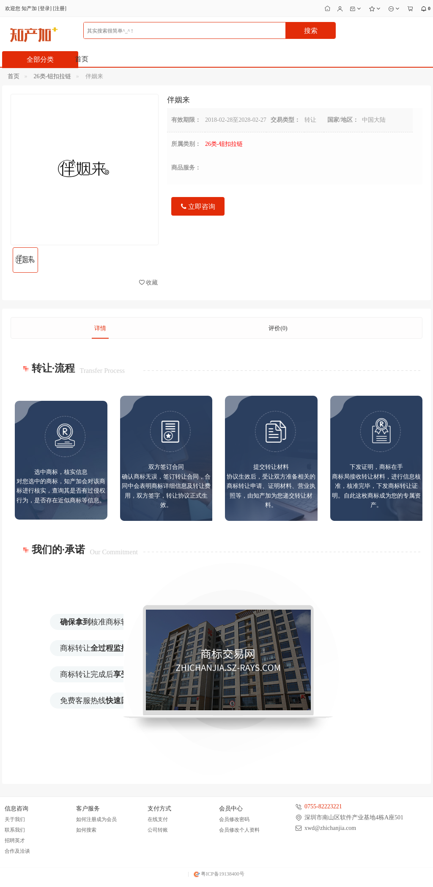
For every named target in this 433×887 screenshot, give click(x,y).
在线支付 (158, 819)
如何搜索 (86, 830)
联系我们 (15, 830)
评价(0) (278, 328)
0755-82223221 (323, 806)
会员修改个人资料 (239, 830)
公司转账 (158, 830)
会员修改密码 (234, 819)
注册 (60, 8)
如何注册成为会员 (96, 819)
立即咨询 (198, 206)
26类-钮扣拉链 (52, 76)
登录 (45, 8)
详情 (100, 328)
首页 (81, 59)
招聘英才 (15, 840)
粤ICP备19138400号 (219, 874)
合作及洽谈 (17, 851)
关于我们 (15, 819)
